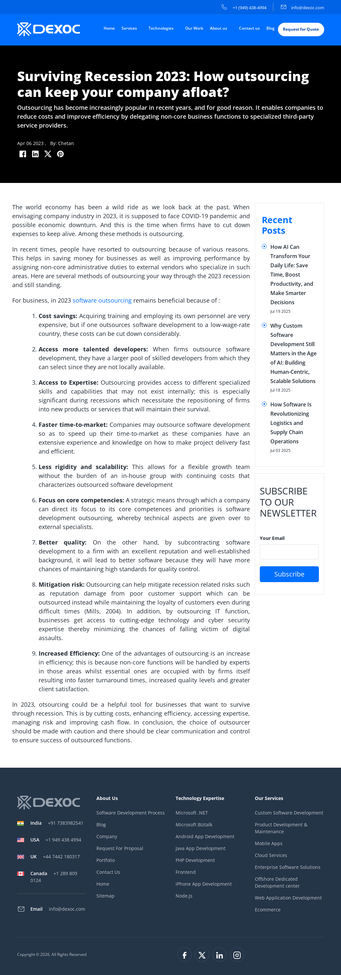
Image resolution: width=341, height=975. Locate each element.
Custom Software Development (289, 813)
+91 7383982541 (57, 823)
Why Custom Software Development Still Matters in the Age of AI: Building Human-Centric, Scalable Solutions (293, 353)
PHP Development (195, 860)
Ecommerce (268, 909)
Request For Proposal (119, 848)
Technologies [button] (162, 28)
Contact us (249, 28)
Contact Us (108, 872)
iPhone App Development (204, 884)
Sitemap (105, 896)
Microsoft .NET (192, 813)
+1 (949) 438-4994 (244, 8)
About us (219, 28)
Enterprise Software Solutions (288, 867)
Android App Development (205, 836)
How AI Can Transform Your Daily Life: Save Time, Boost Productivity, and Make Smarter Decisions (291, 274)
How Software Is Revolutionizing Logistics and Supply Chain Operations (291, 423)
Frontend (186, 872)
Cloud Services (271, 855)
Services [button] (129, 28)
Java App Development (200, 848)
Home (109, 28)
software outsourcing (102, 300)
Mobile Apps (269, 843)
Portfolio (105, 860)
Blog (270, 28)
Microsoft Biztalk (194, 824)
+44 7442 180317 (55, 856)
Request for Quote (301, 29)
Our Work (194, 28)
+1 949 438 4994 (55, 840)
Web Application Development (288, 898)
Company (106, 836)
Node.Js (184, 896)
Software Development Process (130, 813)
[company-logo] (49, 29)
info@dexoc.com (302, 8)
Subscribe (289, 574)
